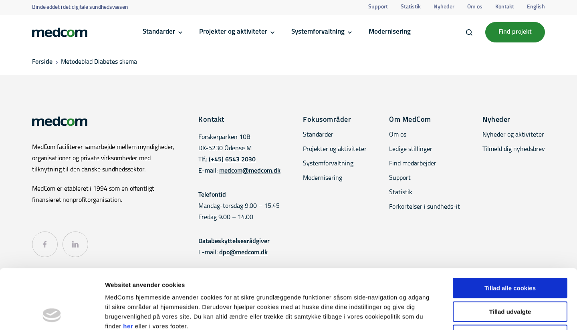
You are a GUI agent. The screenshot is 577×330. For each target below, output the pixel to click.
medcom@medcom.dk (249, 171)
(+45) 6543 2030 (232, 160)
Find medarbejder (412, 164)
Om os (474, 7)
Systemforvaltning (318, 31)
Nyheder (444, 7)
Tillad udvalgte (510, 255)
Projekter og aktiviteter (233, 31)
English (536, 7)
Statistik (411, 7)
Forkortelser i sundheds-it (424, 207)
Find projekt (515, 32)
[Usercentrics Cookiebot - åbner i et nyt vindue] (52, 314)
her (128, 270)
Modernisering (390, 31)
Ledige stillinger (410, 149)
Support (378, 7)
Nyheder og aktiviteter (513, 135)
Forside (42, 62)
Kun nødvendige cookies (510, 279)
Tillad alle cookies (510, 232)
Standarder (159, 31)
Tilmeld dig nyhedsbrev (513, 149)
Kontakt (504, 7)
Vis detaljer (416, 314)
